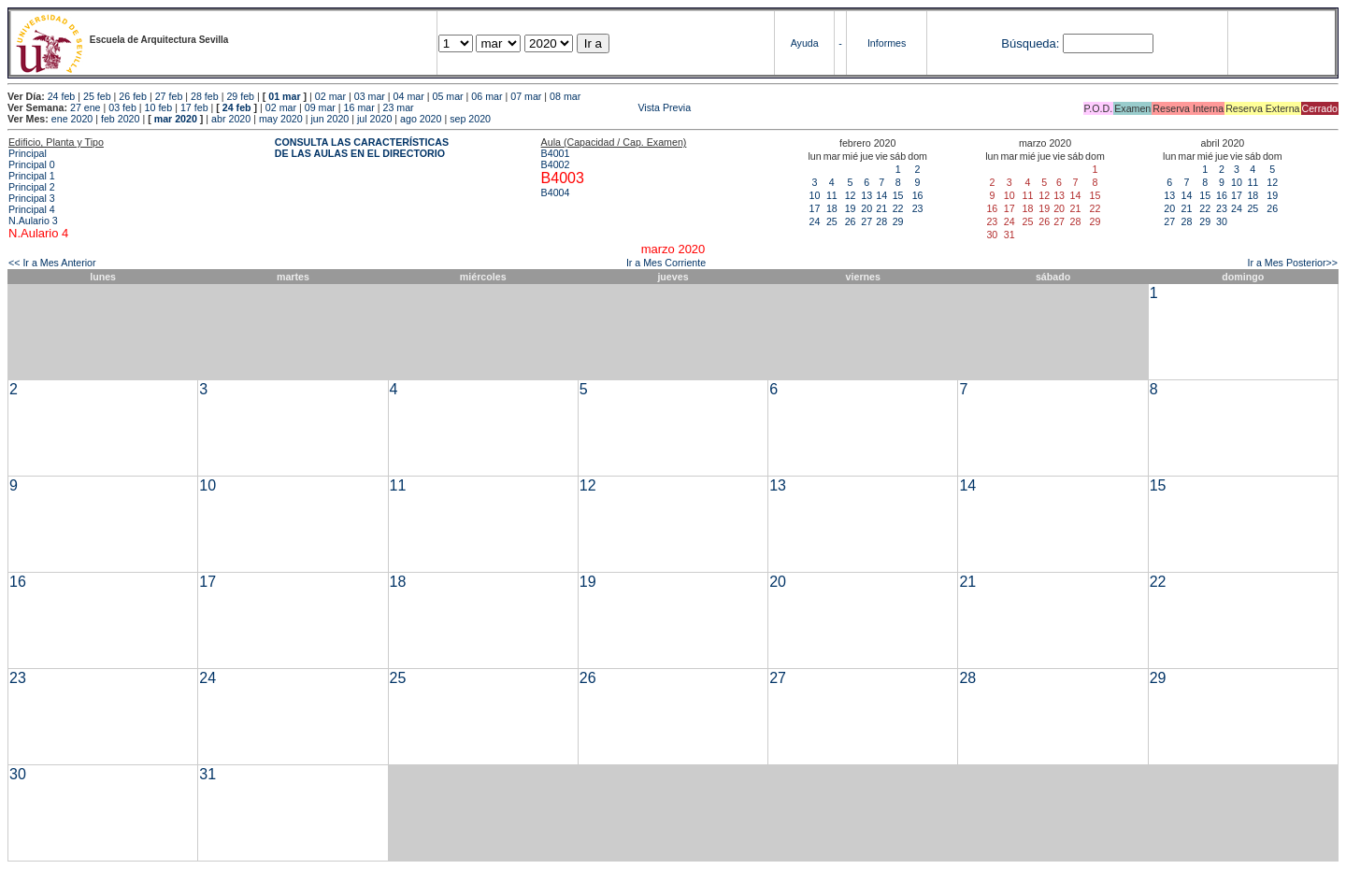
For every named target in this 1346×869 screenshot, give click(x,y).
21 (881, 208)
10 (815, 195)
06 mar (486, 96)
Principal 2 (31, 186)
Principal (27, 153)
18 (832, 208)
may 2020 (281, 118)
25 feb (97, 96)
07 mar (525, 96)
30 (1221, 221)
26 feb (133, 96)
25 (832, 221)
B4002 (555, 164)
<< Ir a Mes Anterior (52, 262)
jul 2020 (374, 118)
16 (918, 195)
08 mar (565, 96)
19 (850, 208)
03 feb (122, 107)
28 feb (205, 96)
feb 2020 (120, 118)
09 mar (320, 107)
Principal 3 (31, 198)
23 (918, 208)
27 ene (85, 107)
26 (850, 221)
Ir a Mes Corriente (666, 262)
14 (881, 195)
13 (866, 195)
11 (832, 195)
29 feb (240, 96)
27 (866, 221)
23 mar (397, 107)
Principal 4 (31, 209)
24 (815, 221)
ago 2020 (420, 118)
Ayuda (805, 43)
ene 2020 (72, 118)
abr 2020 (231, 118)
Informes (886, 43)
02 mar (330, 96)
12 (850, 195)
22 (898, 208)
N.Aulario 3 (34, 220)
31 (207, 774)
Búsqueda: (1030, 43)
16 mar (359, 107)
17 (815, 208)
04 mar (409, 96)
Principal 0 (31, 164)
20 (866, 208)
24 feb (62, 96)
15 (898, 195)
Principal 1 (31, 175)
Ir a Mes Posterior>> (1292, 262)
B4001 (555, 153)
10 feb (159, 107)
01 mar (284, 96)
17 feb (194, 107)
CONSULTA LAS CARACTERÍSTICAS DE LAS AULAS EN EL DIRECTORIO (362, 147)
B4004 (555, 192)
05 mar (447, 96)
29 (898, 221)
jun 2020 (329, 118)
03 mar (369, 96)
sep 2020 (470, 118)
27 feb (169, 96)
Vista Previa (554, 107)
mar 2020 (175, 118)
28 (881, 221)
